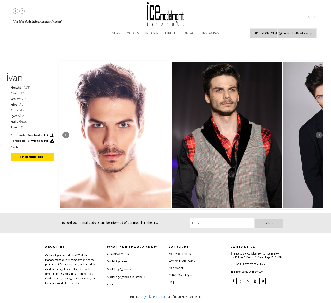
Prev (65, 135)
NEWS (116, 33)
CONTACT (189, 33)
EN (22, 10)
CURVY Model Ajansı (181, 275)
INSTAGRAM (211, 33)
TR (15, 10)
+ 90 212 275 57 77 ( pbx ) (249, 264)
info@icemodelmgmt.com (249, 271)
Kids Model (176, 268)
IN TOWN (152, 33)
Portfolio (18, 141)
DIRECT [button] (170, 33)
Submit (270, 223)
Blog (171, 282)
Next (319, 135)
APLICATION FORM (266, 33)
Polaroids (18, 135)
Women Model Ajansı (182, 261)
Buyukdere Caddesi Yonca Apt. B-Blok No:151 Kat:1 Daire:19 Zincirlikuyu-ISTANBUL (257, 255)
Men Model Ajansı (180, 254)
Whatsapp (297, 33)
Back (14, 147)
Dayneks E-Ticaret (152, 297)
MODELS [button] (132, 33)
